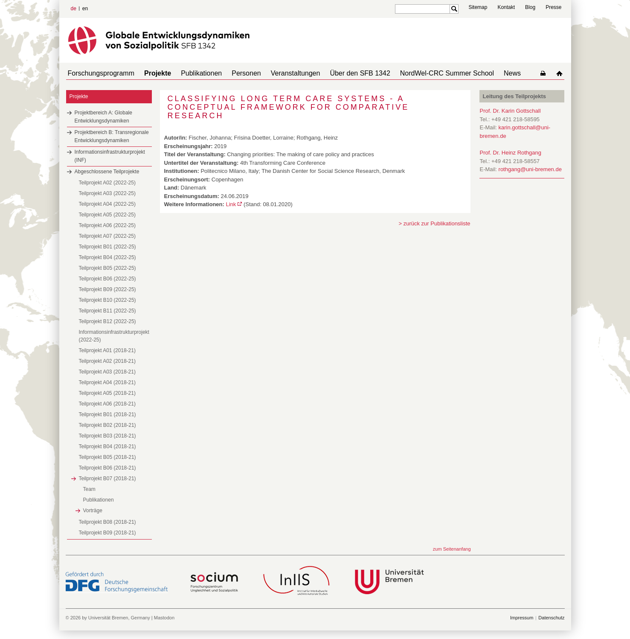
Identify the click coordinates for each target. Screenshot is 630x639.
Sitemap (477, 7)
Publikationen (192, 73)
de (73, 9)
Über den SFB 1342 (341, 73)
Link (231, 204)
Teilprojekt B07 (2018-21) (107, 478)
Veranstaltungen (280, 73)
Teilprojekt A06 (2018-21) (107, 404)
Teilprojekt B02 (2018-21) (107, 425)
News (486, 73)
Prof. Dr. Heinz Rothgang (511, 152)
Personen (234, 73)
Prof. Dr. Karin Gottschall (510, 111)
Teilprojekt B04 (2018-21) (107, 446)
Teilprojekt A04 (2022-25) (107, 204)
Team (89, 489)
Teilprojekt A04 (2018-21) (107, 382)
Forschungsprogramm (99, 73)
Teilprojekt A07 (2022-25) (107, 236)
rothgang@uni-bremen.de (530, 169)
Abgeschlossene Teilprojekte (107, 172)
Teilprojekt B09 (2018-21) (107, 533)
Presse (553, 7)
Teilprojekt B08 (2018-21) (107, 522)
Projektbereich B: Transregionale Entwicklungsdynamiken (112, 136)
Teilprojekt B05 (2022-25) (107, 268)
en (85, 9)
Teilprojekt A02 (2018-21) (107, 361)
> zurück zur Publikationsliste (434, 223)
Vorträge (92, 511)
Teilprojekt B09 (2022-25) (107, 289)
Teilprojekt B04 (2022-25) (107, 257)
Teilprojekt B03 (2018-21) (107, 436)
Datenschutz (551, 617)
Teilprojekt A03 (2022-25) (107, 193)
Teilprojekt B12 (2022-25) (107, 321)
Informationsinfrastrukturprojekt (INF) (110, 156)
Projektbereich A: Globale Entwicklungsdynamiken (103, 117)
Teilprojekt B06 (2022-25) (107, 279)
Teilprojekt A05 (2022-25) (107, 215)
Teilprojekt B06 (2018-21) (107, 468)
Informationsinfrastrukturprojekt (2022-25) (114, 336)
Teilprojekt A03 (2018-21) (107, 372)
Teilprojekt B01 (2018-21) (107, 414)
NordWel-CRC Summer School (425, 73)
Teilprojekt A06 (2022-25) (107, 225)
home (561, 73)
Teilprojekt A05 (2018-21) (107, 393)
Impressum (521, 617)
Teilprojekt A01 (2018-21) (107, 350)
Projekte (152, 73)
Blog (530, 7)
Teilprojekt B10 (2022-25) (107, 300)
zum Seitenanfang (452, 548)
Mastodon (164, 617)
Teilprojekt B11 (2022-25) (107, 311)
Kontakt (506, 7)
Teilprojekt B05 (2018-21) (107, 457)
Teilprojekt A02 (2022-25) (107, 183)
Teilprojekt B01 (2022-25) (107, 247)
